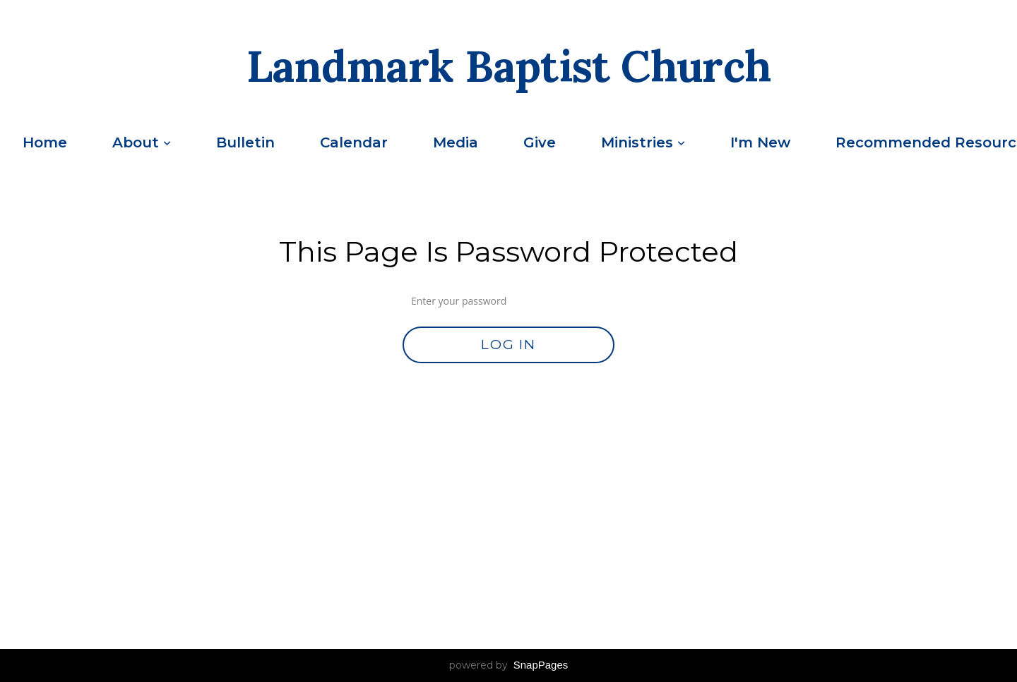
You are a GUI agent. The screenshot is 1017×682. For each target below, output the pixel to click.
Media (455, 142)
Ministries (643, 142)
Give (539, 142)
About (141, 142)
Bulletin (245, 142)
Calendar (354, 142)
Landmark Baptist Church (508, 66)
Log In (508, 344)
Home (45, 142)
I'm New (760, 142)
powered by (509, 665)
